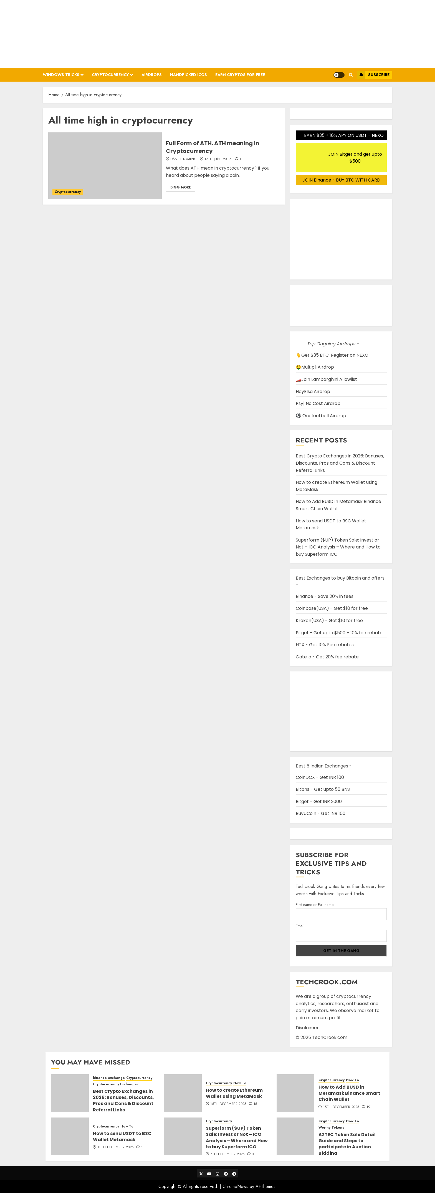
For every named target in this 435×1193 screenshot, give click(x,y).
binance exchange (109, 1078)
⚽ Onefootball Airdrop (321, 415)
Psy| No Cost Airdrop (318, 403)
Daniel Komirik (183, 159)
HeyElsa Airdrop (313, 391)
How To (239, 1083)
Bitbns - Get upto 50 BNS (323, 789)
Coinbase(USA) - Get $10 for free (332, 608)
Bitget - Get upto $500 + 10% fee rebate (339, 633)
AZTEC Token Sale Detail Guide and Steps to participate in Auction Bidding (347, 1143)
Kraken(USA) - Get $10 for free (329, 620)
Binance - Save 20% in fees (324, 596)
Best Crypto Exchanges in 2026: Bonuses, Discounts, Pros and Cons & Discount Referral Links (340, 463)
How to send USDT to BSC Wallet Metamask (122, 1136)
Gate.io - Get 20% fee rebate (327, 657)
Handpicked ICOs (188, 74)
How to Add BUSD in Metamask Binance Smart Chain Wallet (349, 1093)
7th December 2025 (227, 1154)
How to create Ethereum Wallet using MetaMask (234, 1093)
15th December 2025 (228, 1104)
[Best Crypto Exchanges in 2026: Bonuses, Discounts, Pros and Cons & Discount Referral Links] (70, 1093)
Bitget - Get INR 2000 (319, 801)
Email (300, 926)
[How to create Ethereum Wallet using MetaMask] (183, 1093)
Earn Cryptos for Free (240, 74)
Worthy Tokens (331, 1127)
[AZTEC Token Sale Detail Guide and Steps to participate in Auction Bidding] (295, 1136)
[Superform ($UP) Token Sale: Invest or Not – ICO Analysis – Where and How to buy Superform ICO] (183, 1136)
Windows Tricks (61, 74)
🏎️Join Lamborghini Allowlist (326, 379)
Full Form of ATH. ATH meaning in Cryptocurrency (212, 147)
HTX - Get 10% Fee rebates (325, 644)
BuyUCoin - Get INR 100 (320, 813)
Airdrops (151, 74)
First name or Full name (314, 904)
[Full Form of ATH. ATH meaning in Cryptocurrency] (105, 165)
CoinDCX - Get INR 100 (320, 777)
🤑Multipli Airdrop (315, 367)
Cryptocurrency (110, 74)
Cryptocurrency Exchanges (115, 1084)
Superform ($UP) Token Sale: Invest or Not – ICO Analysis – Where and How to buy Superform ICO (338, 547)
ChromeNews (235, 1186)
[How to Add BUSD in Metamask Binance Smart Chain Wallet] (295, 1093)
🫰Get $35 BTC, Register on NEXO (332, 355)
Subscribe (373, 75)
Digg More (180, 187)
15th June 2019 (217, 159)
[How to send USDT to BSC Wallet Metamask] (70, 1136)
